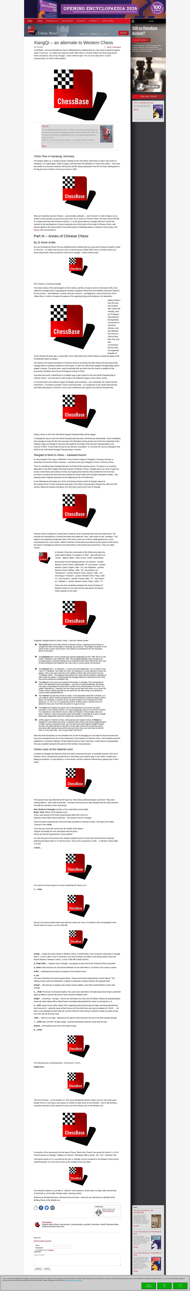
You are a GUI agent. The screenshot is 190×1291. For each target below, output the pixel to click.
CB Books (81, 21)
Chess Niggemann (108, 1211)
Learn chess (108, 21)
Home (40, 21)
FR (107, 34)
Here (163, 1278)
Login (151, 21)
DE (99, 34)
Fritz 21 (45, 126)
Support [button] (94, 21)
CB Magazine (67, 21)
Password (39, 1248)
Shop (30, 21)
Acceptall (180, 1285)
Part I (111, 227)
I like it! (109, 47)
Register (51, 1250)
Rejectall (164, 1285)
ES (104, 34)
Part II (36, 230)
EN (102, 34)
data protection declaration (74, 1280)
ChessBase (47, 1222)
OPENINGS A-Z (52, 21)
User (37, 1245)
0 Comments (116, 47)
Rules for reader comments (42, 1241)
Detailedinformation (148, 1285)
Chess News (48, 33)
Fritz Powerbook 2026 (144, 103)
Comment (37, 1252)
